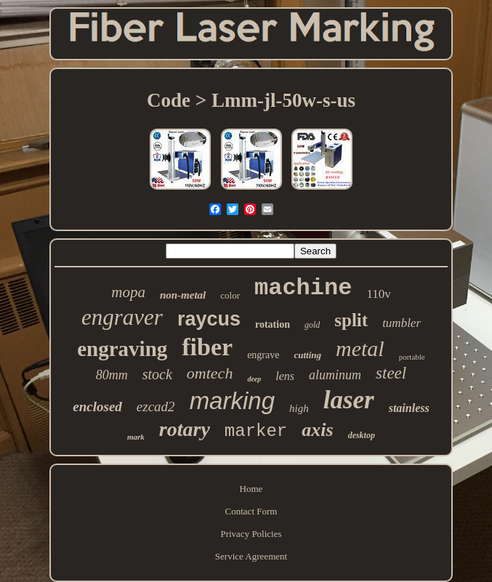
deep (254, 379)
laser (348, 400)
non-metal (183, 295)
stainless (409, 408)
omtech (210, 373)
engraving (122, 348)
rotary (184, 429)
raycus (209, 319)
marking (232, 400)
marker (256, 431)
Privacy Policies (250, 533)
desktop (361, 435)
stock (157, 374)
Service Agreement (251, 556)
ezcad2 (156, 406)
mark (136, 436)
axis (317, 429)
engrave (263, 354)
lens (284, 376)
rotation (272, 324)
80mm (112, 375)
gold (312, 325)
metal (360, 348)
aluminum (335, 375)
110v (378, 294)
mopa (128, 292)
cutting (307, 354)
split (351, 320)
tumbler (401, 323)
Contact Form (251, 511)
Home (251, 488)
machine (303, 288)
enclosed (97, 406)
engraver (122, 317)
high (299, 408)
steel (391, 373)
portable (412, 356)
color (230, 295)
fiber (207, 347)
